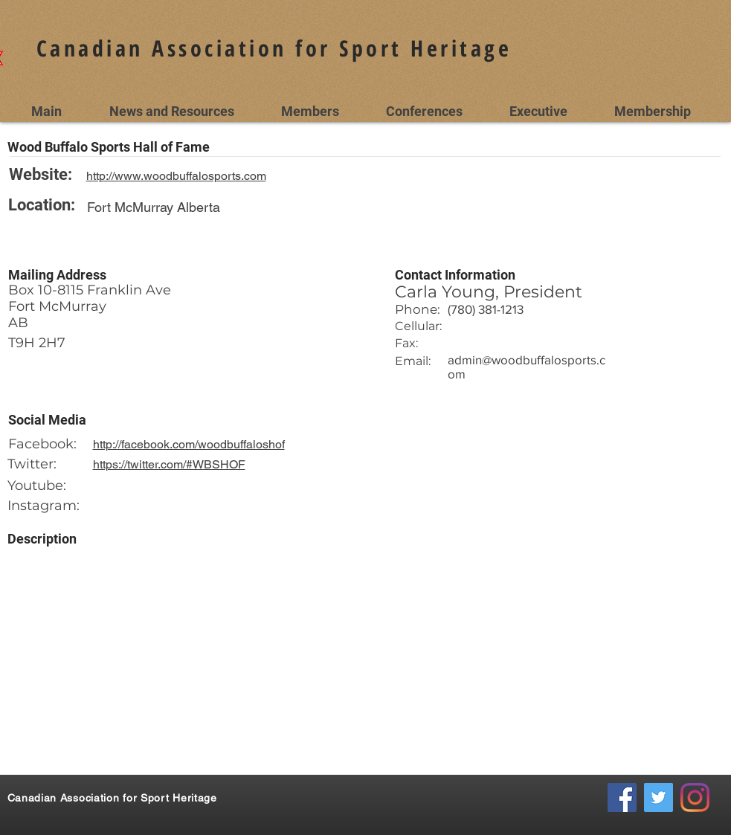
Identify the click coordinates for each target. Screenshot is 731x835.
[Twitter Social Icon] (658, 797)
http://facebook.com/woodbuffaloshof (189, 444)
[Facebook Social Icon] (622, 797)
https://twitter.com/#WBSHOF (169, 464)
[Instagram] (694, 797)
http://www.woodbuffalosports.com (176, 176)
